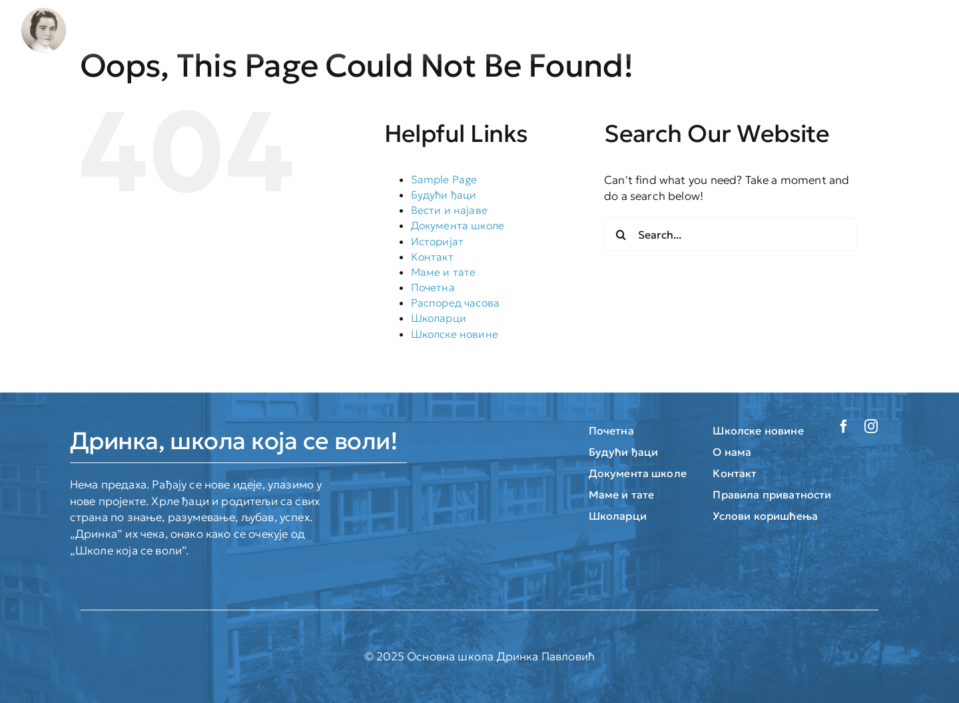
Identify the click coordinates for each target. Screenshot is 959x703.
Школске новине (454, 334)
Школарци (438, 318)
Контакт (432, 256)
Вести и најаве (449, 210)
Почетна (433, 287)
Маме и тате (443, 272)
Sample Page (444, 179)
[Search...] (730, 234)
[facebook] (843, 426)
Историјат (437, 241)
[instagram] (871, 426)
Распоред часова (455, 302)
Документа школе (458, 225)
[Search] (620, 234)
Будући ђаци (444, 194)
